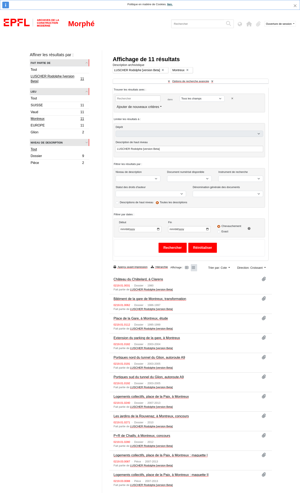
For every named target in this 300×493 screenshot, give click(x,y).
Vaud (57, 113)
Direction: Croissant (250, 267)
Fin (170, 222)
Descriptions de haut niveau (136, 202)
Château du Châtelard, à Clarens (138, 279)
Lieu (33, 91)
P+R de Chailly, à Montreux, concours (142, 435)
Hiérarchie (159, 267)
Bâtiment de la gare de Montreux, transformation (150, 299)
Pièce (57, 163)
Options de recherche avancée (190, 81)
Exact (224, 231)
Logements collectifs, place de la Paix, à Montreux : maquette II (161, 475)
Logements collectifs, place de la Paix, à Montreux (151, 396)
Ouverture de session (279, 23)
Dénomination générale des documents (216, 187)
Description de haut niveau (132, 142)
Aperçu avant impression (131, 267)
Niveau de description (46, 142)
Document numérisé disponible (185, 171)
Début (122, 222)
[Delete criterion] (232, 98)
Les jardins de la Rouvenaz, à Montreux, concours (151, 416)
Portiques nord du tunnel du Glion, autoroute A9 (149, 357)
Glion (57, 133)
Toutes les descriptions (173, 202)
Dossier (57, 157)
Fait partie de (40, 63)
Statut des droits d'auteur (131, 187)
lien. (169, 4)
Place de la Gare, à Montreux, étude (141, 318)
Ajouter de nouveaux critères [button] (138, 107)
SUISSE (57, 106)
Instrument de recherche (233, 171)
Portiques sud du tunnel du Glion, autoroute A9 (149, 377)
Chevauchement (231, 226)
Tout (34, 69)
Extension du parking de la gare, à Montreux (147, 338)
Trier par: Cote (218, 267)
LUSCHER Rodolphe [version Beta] (57, 78)
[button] (249, 24)
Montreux (57, 119)
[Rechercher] (197, 24)
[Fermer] (295, 5)
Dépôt (119, 127)
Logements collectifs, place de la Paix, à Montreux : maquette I (161, 455)
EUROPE (57, 126)
